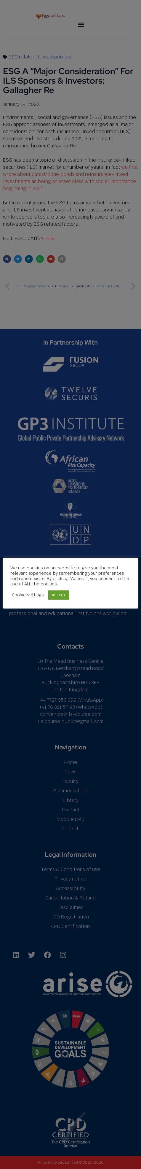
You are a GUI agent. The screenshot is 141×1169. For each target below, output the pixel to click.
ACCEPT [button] (58, 595)
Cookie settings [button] (28, 595)
